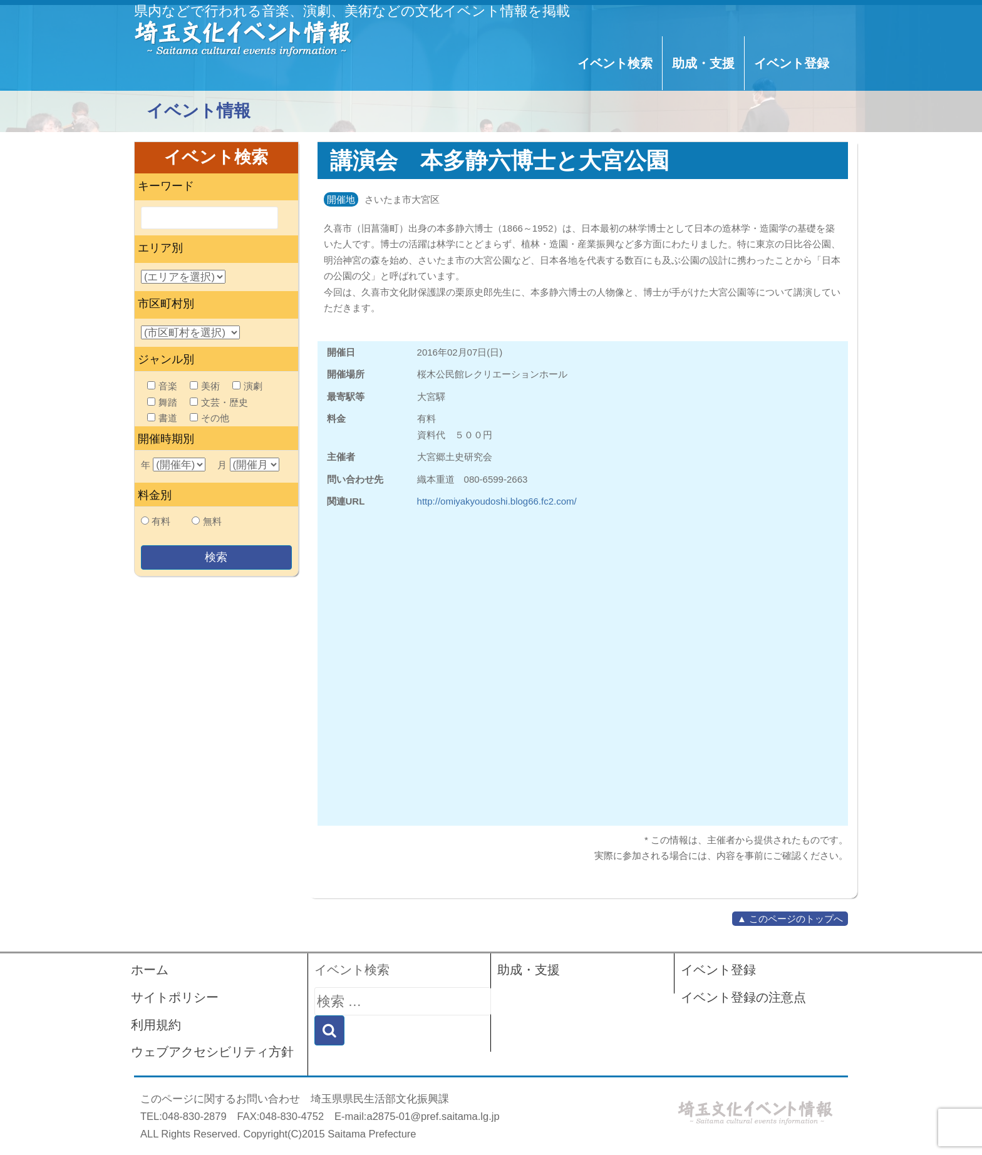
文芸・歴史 (219, 402)
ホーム (149, 970)
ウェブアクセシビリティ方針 (212, 1052)
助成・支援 (703, 63)
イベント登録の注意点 (743, 997)
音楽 (162, 386)
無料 (212, 521)
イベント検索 (615, 63)
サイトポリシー (175, 997)
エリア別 (160, 248)
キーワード (166, 186)
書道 (162, 418)
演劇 (247, 386)
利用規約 (156, 1025)
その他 (209, 418)
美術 (205, 386)
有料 (161, 521)
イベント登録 (791, 63)
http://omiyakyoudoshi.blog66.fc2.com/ (497, 501)
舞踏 (162, 402)
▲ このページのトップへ (790, 918)
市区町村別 (166, 303)
